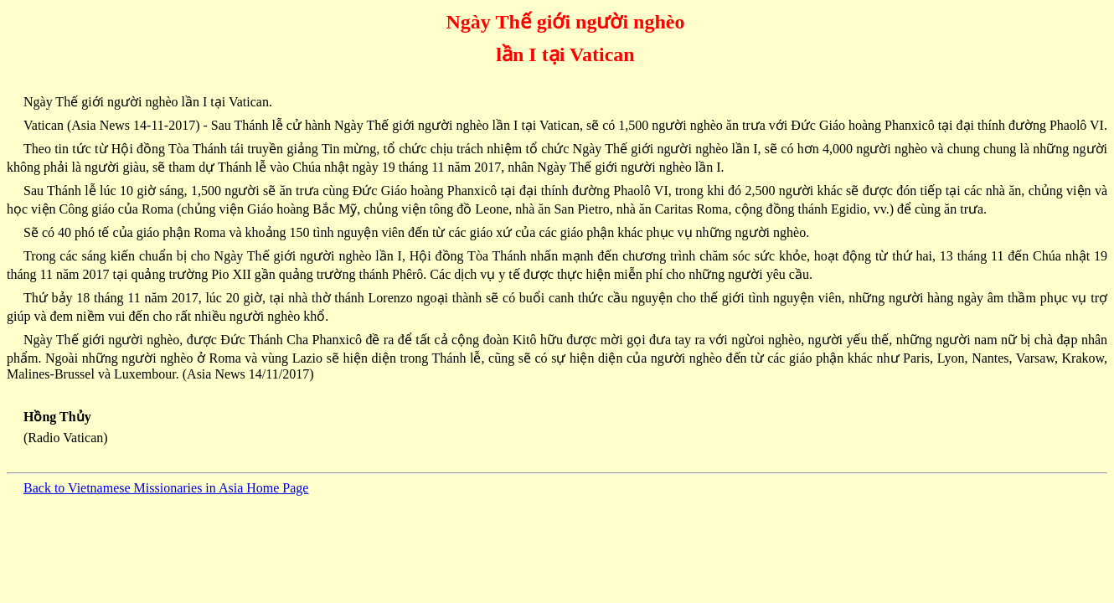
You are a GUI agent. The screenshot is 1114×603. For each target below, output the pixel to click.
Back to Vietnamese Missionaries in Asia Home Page (165, 488)
